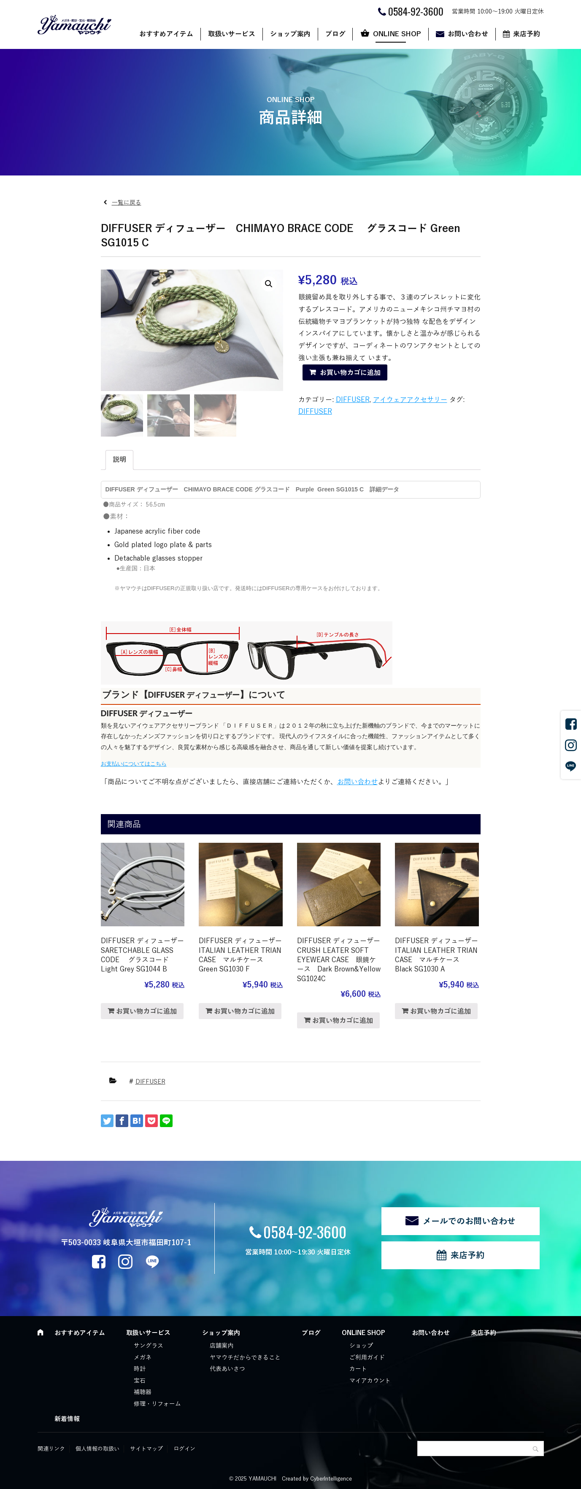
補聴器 (142, 1392)
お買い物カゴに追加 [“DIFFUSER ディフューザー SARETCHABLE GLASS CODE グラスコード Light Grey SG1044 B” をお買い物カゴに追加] (146, 1011)
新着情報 (67, 1419)
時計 (140, 1369)
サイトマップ (146, 1449)
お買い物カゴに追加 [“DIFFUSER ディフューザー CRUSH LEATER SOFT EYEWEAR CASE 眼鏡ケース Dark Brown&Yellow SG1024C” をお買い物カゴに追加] (342, 1021)
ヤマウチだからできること (245, 1357)
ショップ (361, 1346)
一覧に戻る (126, 203)
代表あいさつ (227, 1369)
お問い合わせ (468, 34)
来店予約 (526, 34)
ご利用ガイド (367, 1357)
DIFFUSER (353, 400)
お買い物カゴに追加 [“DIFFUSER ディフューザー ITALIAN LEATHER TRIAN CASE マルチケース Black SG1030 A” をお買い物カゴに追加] (440, 1011)
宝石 (140, 1381)
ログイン (184, 1449)
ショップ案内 (290, 34)
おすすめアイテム (166, 34)
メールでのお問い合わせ (469, 1221)
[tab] (119, 460)
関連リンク (51, 1449)
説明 (119, 460)
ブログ (335, 34)
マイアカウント (370, 1381)
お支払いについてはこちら (134, 764)
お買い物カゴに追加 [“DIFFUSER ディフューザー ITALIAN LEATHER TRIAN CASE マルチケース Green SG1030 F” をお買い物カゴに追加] (244, 1011)
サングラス (148, 1346)
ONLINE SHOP (397, 34)
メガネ (142, 1357)
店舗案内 (221, 1346)
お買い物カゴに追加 (350, 373)
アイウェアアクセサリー (410, 400)
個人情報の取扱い (97, 1449)
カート (358, 1369)
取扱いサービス (231, 34)
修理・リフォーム (157, 1404)
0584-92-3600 (304, 1231)
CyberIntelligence (331, 1479)
